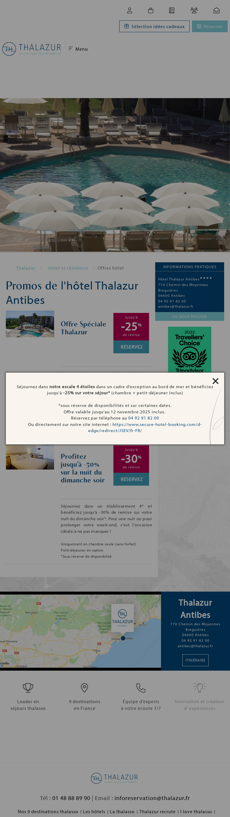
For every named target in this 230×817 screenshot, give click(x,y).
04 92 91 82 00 (143, 418)
